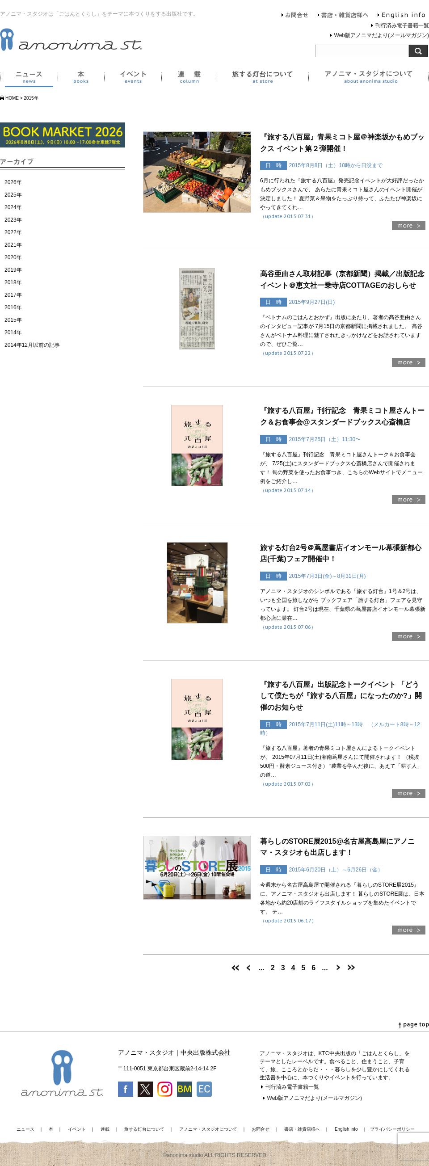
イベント (132, 78)
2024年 (13, 207)
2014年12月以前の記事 (32, 345)
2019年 (13, 270)
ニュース (29, 78)
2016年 (13, 307)
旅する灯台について (262, 78)
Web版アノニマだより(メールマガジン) (381, 35)
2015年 (13, 320)
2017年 (13, 295)
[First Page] (235, 968)
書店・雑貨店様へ (343, 16)
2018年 (13, 282)
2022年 (13, 232)
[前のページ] (248, 968)
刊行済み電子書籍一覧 (402, 25)
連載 (188, 78)
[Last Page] (351, 968)
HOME (12, 98)
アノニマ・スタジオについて (368, 78)
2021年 (13, 245)
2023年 (13, 220)
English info (401, 16)
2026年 (13, 182)
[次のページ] (338, 968)
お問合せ (295, 16)
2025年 (13, 195)
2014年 (13, 332)
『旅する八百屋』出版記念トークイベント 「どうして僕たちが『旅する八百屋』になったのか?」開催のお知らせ (341, 696)
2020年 (13, 257)
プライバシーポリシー (392, 1129)
